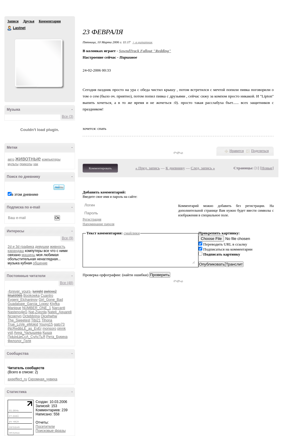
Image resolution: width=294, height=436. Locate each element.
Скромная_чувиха (42, 379)
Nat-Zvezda (38, 312)
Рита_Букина (56, 337)
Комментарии (50, 21)
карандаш (16, 251)
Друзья (28, 21)
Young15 (46, 324)
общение (40, 263)
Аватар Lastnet (38, 63)
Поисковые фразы (51, 431)
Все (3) (67, 117)
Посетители (45, 427)
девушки (42, 247)
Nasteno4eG (17, 312)
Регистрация (92, 219)
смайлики (132, 233)
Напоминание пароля (98, 224)
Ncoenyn (14, 316)
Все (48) (66, 283)
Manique (14, 308)
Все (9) (67, 238)
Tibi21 (36, 320)
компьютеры (51, 159)
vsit (10, 333)
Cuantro (47, 296)
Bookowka (32, 296)
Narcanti (58, 308)
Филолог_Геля (19, 341)
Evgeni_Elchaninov (23, 300)
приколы (26, 164)
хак (35, 164)
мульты (13, 164)
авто (11, 159)
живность (57, 247)
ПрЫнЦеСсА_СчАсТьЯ (26, 337)
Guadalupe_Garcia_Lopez (28, 304)
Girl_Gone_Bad (51, 300)
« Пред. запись (148, 168)
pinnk (61, 328)
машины (29, 255)
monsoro (49, 328)
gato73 (59, 324)
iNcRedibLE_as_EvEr (24, 328)
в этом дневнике (24, 195)
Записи (13, 21)
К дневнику (175, 168)
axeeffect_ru (17, 379)
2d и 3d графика (21, 247)
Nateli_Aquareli (59, 312)
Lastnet (9, 28)
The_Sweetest (19, 320)
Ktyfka (54, 304)
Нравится (237, 151)
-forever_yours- (19, 291)
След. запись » (203, 168)
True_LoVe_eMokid (23, 324)
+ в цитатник (142, 42)
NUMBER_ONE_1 (36, 308)
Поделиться (260, 151)
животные (28, 158)
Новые (266, 168)
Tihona (46, 320)
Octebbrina (31, 316)
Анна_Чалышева (27, 333)
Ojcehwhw (49, 316)
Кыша (47, 333)
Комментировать (100, 168)
